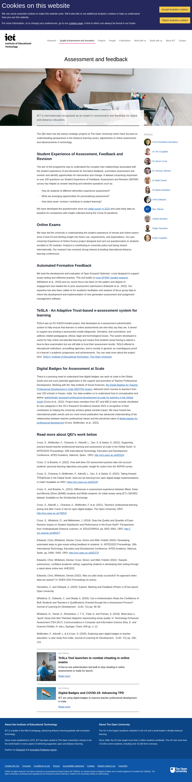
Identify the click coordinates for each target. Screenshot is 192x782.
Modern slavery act (106, 766)
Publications (125, 40)
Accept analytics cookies (175, 9)
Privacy (56, 766)
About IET (170, 40)
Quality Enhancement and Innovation (77, 40)
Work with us (140, 40)
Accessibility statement (73, 766)
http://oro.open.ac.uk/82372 (83, 553)
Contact (182, 40)
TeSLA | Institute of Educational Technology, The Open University (77, 357)
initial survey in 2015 (99, 209)
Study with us (156, 40)
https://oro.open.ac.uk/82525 (82, 482)
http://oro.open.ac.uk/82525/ (109, 455)
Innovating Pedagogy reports (43, 750)
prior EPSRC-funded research (112, 277)
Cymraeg (26, 766)
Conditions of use (42, 766)
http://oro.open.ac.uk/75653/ (52, 513)
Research (51, 40)
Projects (102, 40)
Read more (64, 676)
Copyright (122, 766)
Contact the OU (12, 766)
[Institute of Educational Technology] (20, 40)
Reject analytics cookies (175, 20)
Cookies (91, 766)
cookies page (76, 23)
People (112, 40)
